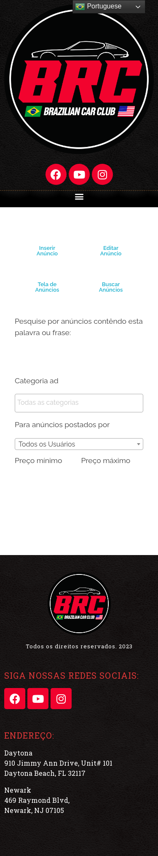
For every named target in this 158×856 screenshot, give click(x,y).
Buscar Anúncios (111, 287)
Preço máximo (106, 460)
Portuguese (98, 7)
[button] (79, 196)
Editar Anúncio (110, 251)
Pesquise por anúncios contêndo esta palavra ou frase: (79, 326)
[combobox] (79, 444)
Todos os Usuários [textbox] (47, 444)
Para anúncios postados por (62, 424)
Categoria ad (37, 380)
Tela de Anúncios (47, 287)
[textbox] (81, 402)
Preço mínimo (38, 460)
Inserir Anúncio (47, 251)
